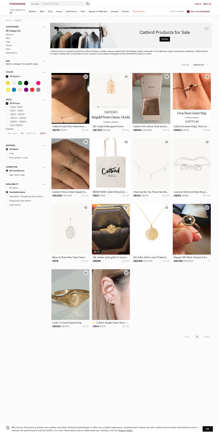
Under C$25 (14, 107)
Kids (50, 11)
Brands (114, 11)
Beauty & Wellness (98, 11)
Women (32, 11)
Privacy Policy (125, 430)
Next (207, 336)
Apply (43, 133)
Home (59, 11)
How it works (177, 11)
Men (42, 11)
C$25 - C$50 (14, 110)
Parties (125, 11)
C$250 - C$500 (16, 121)
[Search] (63, 3)
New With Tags (15, 175)
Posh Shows (139, 11)
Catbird (17, 20)
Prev (187, 336)
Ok (207, 429)
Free (10, 153)
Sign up (207, 3)
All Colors (13, 76)
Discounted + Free (17, 157)
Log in (198, 3)
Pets (83, 11)
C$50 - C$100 (15, 114)
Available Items (15, 192)
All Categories (13, 30)
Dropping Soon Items (18, 200)
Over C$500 (14, 125)
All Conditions (15, 170)
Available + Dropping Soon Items (24, 196)
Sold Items (13, 205)
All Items (12, 149)
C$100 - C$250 (16, 118)
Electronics (71, 11)
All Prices (13, 103)
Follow (165, 39)
